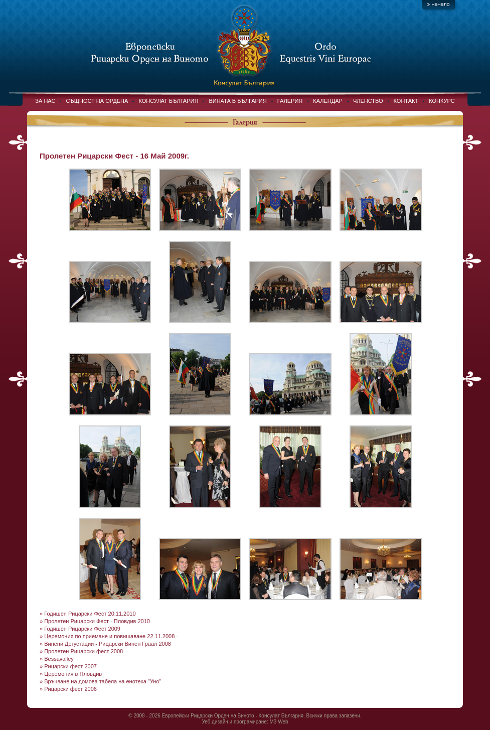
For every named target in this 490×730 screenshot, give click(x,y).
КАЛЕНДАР (328, 101)
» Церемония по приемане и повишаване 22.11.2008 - (109, 636)
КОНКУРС (441, 101)
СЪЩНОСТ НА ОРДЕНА (97, 101)
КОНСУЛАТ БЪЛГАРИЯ (168, 101)
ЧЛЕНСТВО (368, 101)
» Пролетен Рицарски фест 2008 (81, 651)
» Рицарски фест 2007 (68, 666)
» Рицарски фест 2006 (68, 689)
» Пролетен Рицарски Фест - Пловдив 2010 (95, 621)
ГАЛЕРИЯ (290, 101)
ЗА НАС (45, 101)
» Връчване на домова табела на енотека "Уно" (100, 681)
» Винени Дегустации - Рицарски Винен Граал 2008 (105, 644)
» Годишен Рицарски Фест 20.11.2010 (88, 614)
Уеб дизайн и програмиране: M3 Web (245, 721)
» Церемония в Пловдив (71, 674)
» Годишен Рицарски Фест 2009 (80, 629)
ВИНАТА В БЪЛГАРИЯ (237, 101)
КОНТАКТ (406, 101)
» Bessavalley (57, 659)
